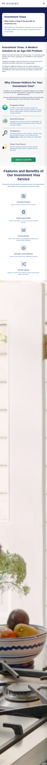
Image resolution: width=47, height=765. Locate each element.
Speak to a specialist (23, 160)
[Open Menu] (44, 3)
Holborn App (14, 137)
